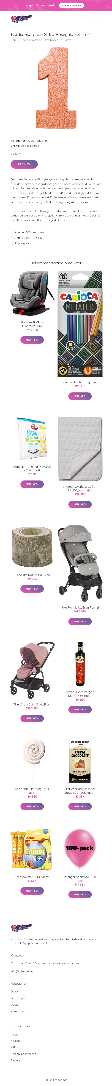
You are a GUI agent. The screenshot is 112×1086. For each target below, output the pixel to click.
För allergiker (19, 998)
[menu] (97, 19)
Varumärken (18, 1011)
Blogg (14, 1034)
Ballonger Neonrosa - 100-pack (80, 878)
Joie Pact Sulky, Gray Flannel (80, 607)
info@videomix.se (22, 971)
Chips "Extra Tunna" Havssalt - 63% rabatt (32, 468)
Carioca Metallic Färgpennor (80, 382)
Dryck (14, 991)
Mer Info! (24, 164)
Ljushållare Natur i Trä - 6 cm (32, 575)
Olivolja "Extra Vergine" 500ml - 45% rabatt (80, 693)
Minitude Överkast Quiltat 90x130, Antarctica (80, 488)
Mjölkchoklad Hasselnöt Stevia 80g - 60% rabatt (79, 790)
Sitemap (16, 1060)
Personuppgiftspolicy (24, 1054)
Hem (14, 40)
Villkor (14, 1047)
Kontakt (16, 1040)
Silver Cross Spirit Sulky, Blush (32, 704)
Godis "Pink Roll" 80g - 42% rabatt (32, 790)
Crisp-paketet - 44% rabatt (32, 877)
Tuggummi (41, 140)
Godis (30, 140)
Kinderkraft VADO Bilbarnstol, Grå (32, 324)
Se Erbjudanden (71, 5)
